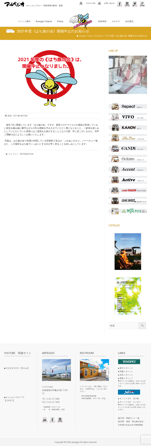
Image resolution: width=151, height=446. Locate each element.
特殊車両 (102, 21)
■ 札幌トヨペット (125, 371)
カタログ (116, 21)
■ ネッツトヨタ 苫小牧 (128, 398)
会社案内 (129, 21)
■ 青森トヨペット (125, 378)
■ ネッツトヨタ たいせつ (129, 402)
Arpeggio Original (44, 21)
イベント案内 (24, 21)
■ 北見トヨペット (125, 375)
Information (26, 154)
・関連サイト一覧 (131, 418)
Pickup (60, 21)
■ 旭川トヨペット (125, 368)
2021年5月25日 (20, 116)
